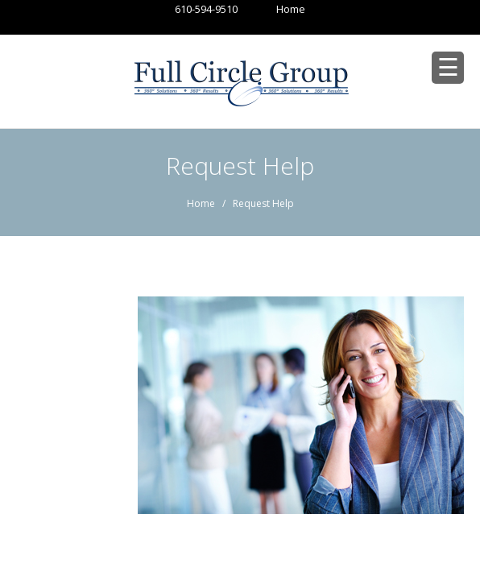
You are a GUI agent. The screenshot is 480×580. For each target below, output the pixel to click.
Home (275, 9)
